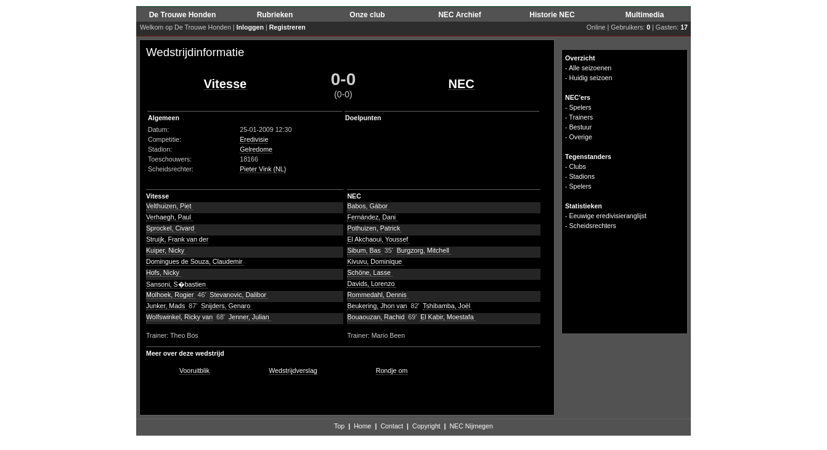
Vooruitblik (194, 370)
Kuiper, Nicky (166, 250)
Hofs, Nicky (163, 272)
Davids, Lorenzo (371, 283)
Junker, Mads (166, 305)
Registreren (287, 27)
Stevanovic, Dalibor (239, 294)
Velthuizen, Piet (169, 206)
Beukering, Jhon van (377, 305)
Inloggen (250, 27)
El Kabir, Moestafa (447, 317)
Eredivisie (254, 139)
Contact (391, 426)
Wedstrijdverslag (293, 370)
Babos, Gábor (368, 206)
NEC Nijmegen (470, 426)
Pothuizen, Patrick (374, 228)
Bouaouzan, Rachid (376, 317)
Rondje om (392, 370)
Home (362, 426)
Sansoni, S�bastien (177, 284)
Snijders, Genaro (226, 305)
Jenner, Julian (250, 317)
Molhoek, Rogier (171, 294)
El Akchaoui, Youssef (378, 239)
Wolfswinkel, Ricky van (179, 317)
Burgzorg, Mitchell (424, 250)
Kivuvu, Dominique (375, 261)
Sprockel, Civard (171, 228)
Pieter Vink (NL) (263, 169)
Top (339, 426)
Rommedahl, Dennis (378, 294)
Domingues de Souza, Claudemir (195, 261)
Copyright (426, 426)
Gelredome (256, 149)
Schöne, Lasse (369, 272)
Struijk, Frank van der (177, 239)
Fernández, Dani (372, 217)
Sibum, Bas (364, 250)
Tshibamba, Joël (447, 305)
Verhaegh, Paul (169, 217)
